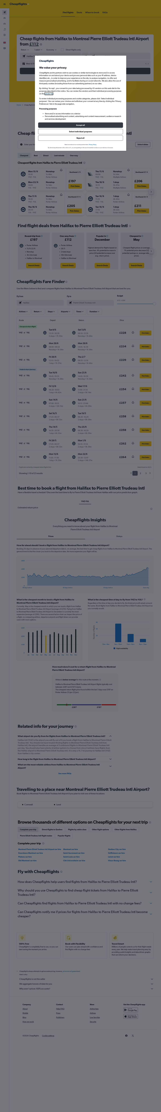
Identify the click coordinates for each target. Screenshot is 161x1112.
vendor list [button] (49, 94)
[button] (80, 125)
